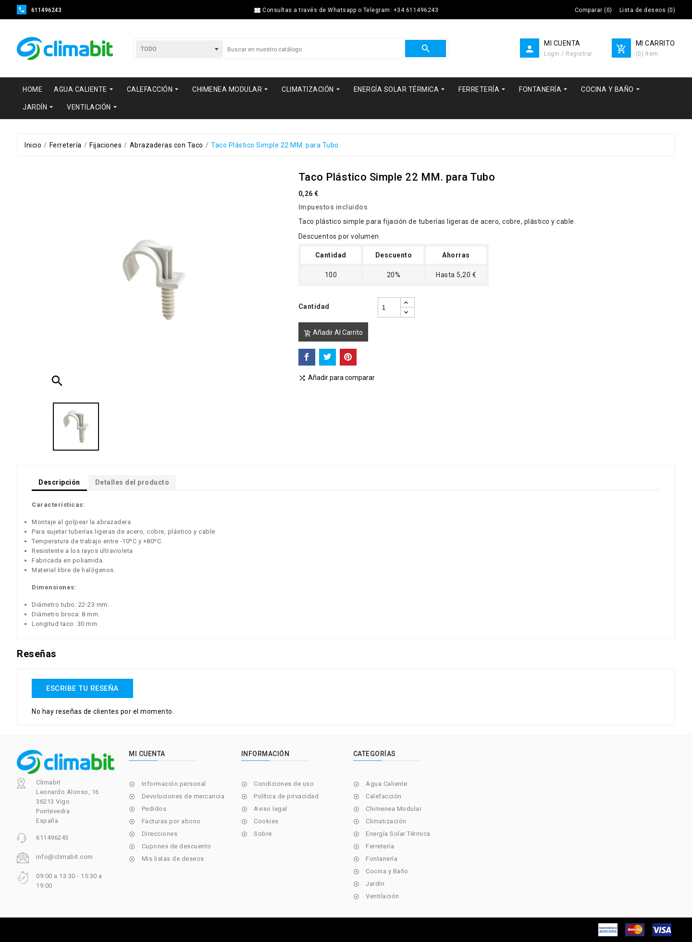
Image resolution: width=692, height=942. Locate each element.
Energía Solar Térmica (398, 833)
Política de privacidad (286, 796)
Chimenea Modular (393, 808)
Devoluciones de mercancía (183, 796)
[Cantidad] (389, 307)
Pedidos (154, 808)
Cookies (266, 821)
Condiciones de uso (284, 783)
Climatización (386, 821)
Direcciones (160, 833)
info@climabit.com (64, 856)
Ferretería (380, 846)
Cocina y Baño (387, 871)
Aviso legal (270, 808)
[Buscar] (313, 49)
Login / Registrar (568, 53)
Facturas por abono (171, 821)
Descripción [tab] (59, 482)
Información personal (174, 783)
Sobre (263, 833)
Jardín (375, 883)
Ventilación (382, 896)
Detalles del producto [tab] (132, 482)
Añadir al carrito (333, 333)
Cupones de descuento (176, 846)
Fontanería (381, 858)
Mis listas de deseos (173, 858)
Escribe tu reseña (82, 688)
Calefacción (384, 796)
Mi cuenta (147, 754)
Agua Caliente (387, 783)
